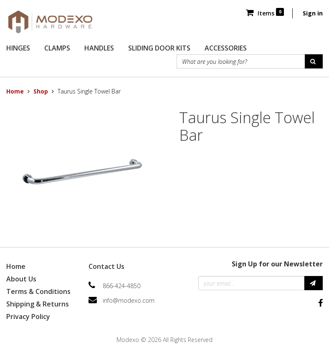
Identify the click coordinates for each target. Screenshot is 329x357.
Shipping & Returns (37, 304)
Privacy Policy (28, 316)
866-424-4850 (121, 286)
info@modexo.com (128, 300)
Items (265, 13)
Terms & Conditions (38, 291)
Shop (40, 91)
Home (15, 91)
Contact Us (106, 266)
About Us (21, 279)
